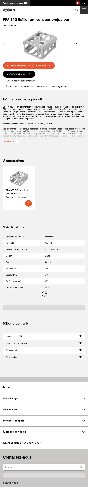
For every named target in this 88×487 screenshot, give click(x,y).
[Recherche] (78, 3)
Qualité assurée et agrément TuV (21, 81)
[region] (40, 43)
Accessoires (42, 87)
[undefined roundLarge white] (76, 43)
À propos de (11, 87)
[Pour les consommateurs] (15, 3)
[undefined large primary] (29, 65)
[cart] (84, 2)
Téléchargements (59, 87)
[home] (9, 10)
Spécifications (27, 87)
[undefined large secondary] (19, 74)
